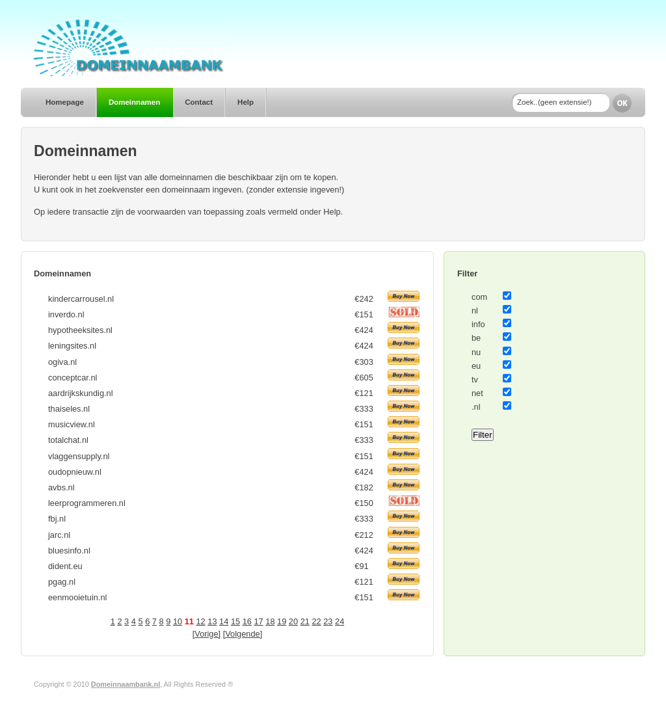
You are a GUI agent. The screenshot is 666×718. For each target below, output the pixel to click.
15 (235, 621)
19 (281, 621)
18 (269, 621)
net (477, 393)
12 (200, 621)
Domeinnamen (134, 102)
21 (305, 621)
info (478, 324)
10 (177, 621)
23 (327, 621)
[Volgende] (243, 634)
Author (245, 684)
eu (476, 366)
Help (245, 102)
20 (293, 621)
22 (316, 621)
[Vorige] (206, 634)
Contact (199, 102)
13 (212, 621)
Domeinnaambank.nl (125, 684)
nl (475, 310)
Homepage (65, 102)
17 (258, 621)
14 (223, 621)
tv (475, 379)
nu (476, 352)
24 (339, 621)
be (476, 338)
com (479, 297)
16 (247, 621)
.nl (476, 407)
